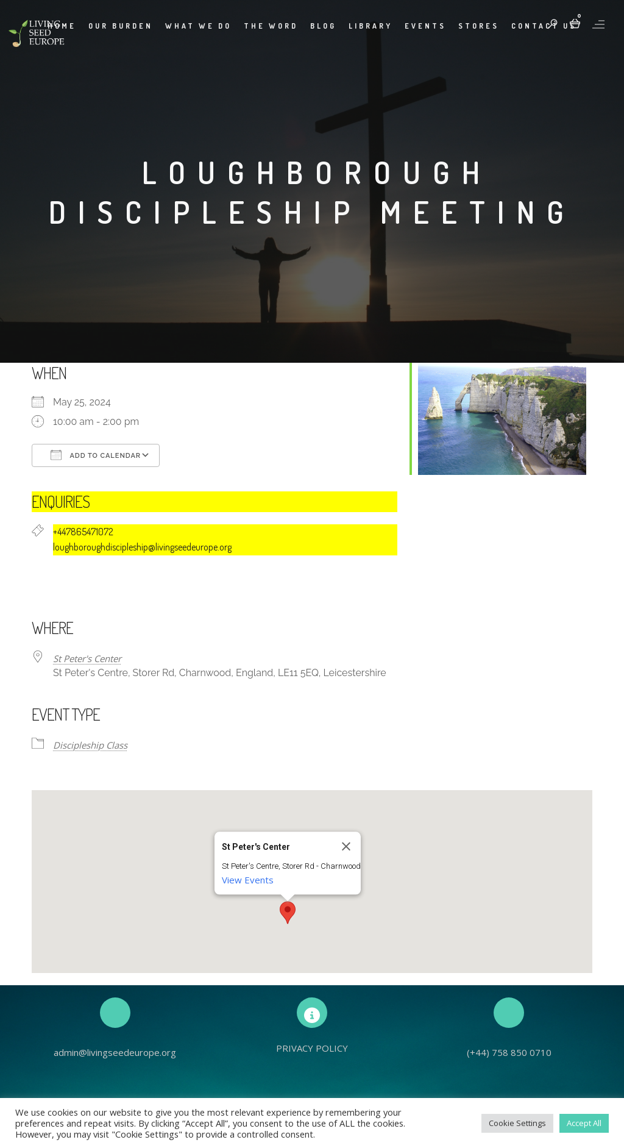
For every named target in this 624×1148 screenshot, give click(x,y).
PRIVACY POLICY (312, 1048)
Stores (478, 25)
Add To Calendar (96, 454)
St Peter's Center (87, 658)
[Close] (346, 846)
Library (370, 25)
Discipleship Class (90, 745)
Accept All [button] (584, 1123)
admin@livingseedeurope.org (115, 1052)
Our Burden (120, 25)
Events (425, 25)
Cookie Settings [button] (517, 1123)
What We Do (198, 25)
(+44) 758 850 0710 (509, 1052)
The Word (271, 25)
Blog (323, 25)
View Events (248, 880)
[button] (288, 912)
